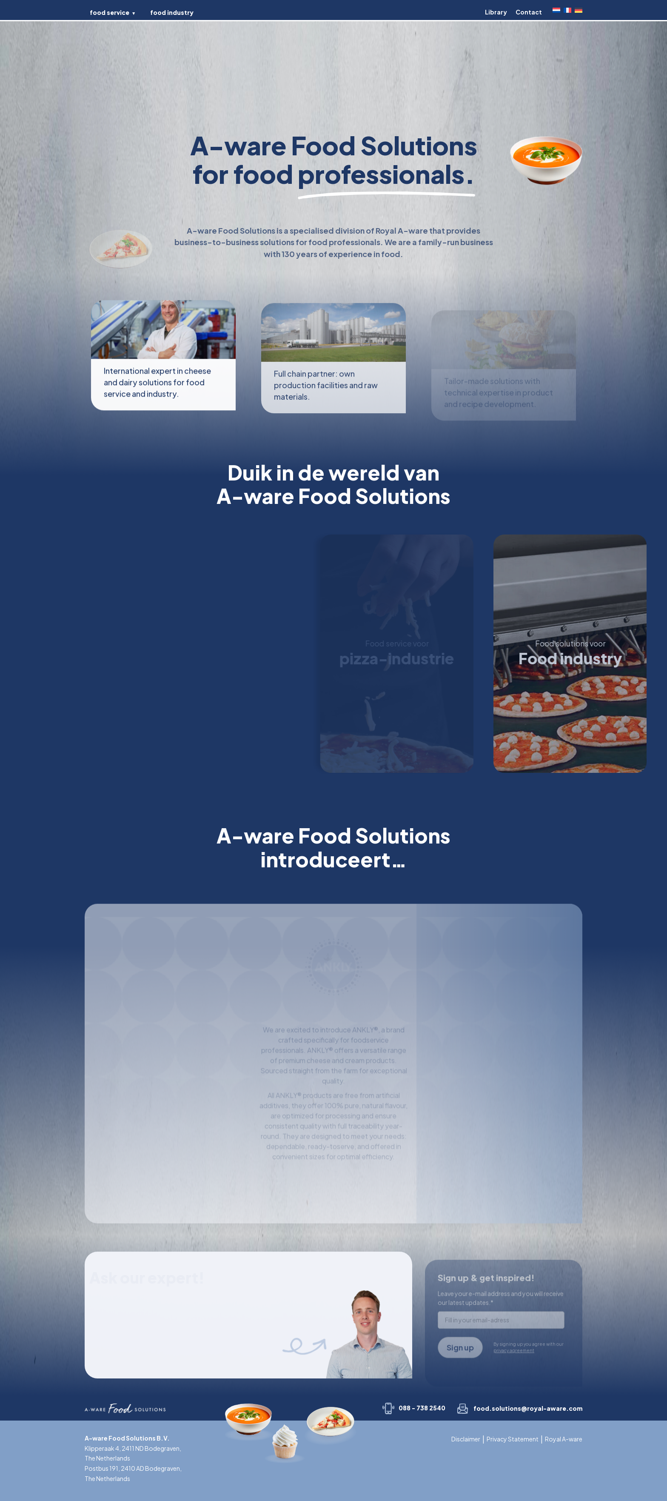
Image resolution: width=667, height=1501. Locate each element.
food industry (172, 12)
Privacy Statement (513, 1439)
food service (109, 12)
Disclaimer (465, 1439)
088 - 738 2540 (422, 1408)
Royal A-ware (563, 1439)
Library (496, 12)
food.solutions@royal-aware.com (527, 1408)
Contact (529, 12)
